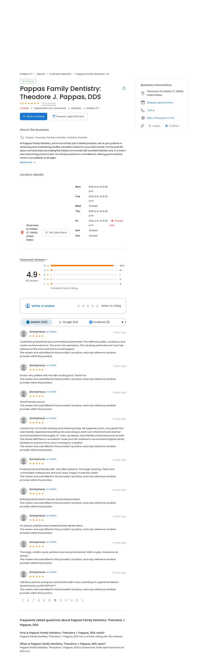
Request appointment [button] (160, 102)
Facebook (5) (98, 319)
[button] (22, 597)
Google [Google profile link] (154, 125)
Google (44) (67, 319)
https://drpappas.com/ (161, 118)
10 (49, 597)
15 (76, 597)
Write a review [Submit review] (33, 116)
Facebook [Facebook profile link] (172, 125)
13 (66, 597)
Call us (151, 110)
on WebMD (51, 328)
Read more (27, 162)
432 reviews (49, 103)
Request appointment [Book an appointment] (68, 116)
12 (60, 597)
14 (71, 597)
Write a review (43, 303)
